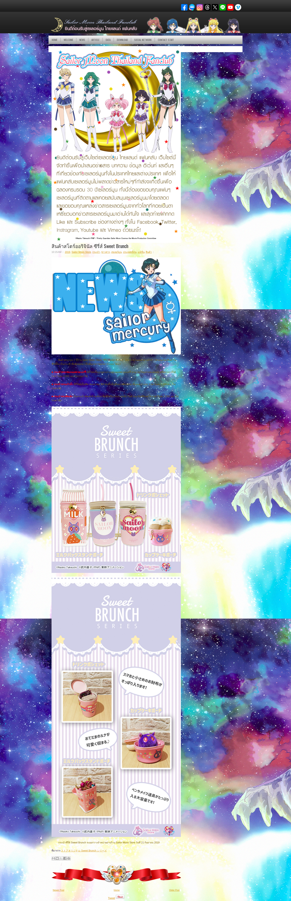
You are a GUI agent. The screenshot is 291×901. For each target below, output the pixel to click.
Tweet (111, 898)
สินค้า (149, 252)
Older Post (174, 890)
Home (54, 40)
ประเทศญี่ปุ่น (129, 252)
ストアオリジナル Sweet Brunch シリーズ (83, 850)
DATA (108, 40)
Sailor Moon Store (81, 252)
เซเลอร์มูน (116, 252)
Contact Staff (166, 40)
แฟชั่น (141, 252)
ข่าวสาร (105, 252)
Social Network (143, 40)
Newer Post (58, 890)
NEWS (82, 40)
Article (95, 40)
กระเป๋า (96, 252)
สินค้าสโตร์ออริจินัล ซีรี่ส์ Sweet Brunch (90, 245)
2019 (67, 252)
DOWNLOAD (122, 40)
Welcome (68, 40)
